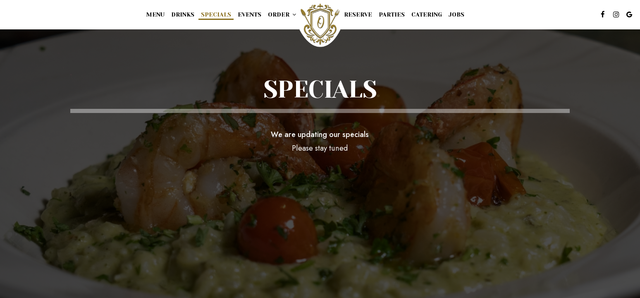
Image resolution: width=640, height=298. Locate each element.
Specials (216, 14)
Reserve (358, 14)
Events (249, 14)
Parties (392, 14)
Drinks (182, 14)
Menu (155, 14)
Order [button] (282, 14)
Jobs (456, 14)
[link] (320, 24)
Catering (426, 14)
